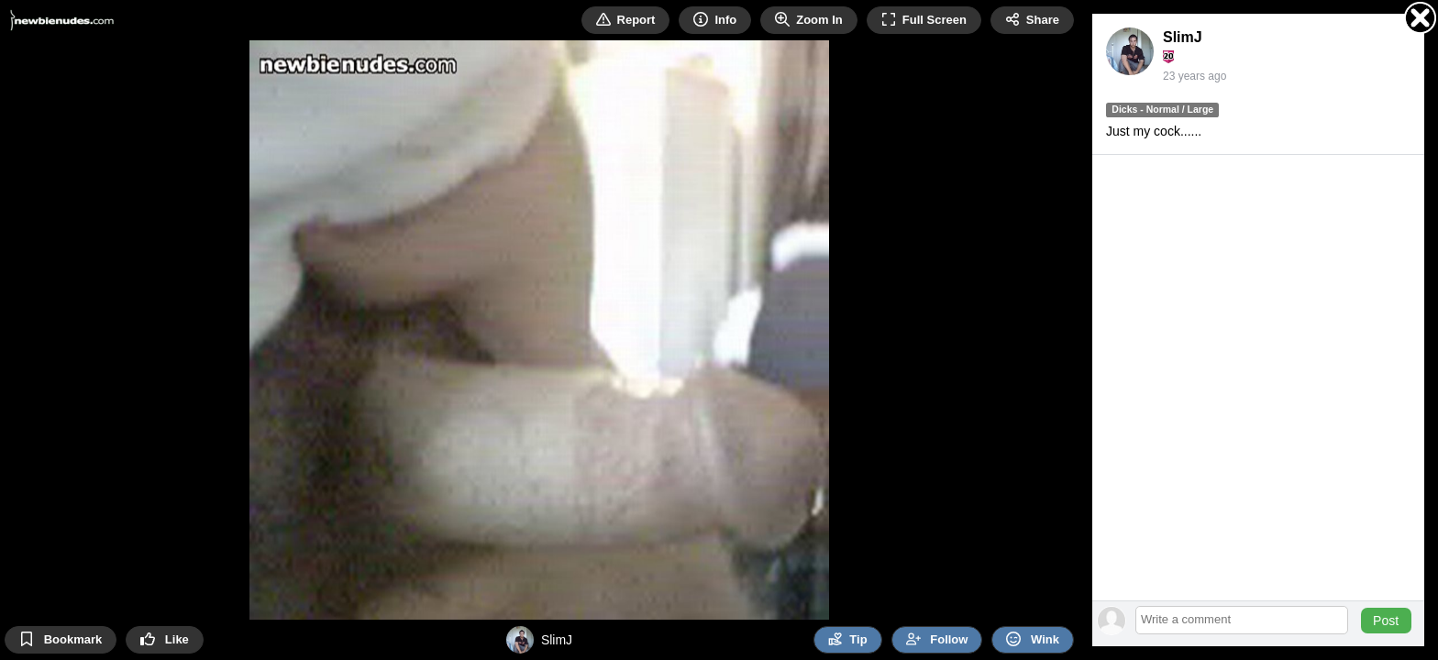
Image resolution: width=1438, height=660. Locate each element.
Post (1386, 620)
